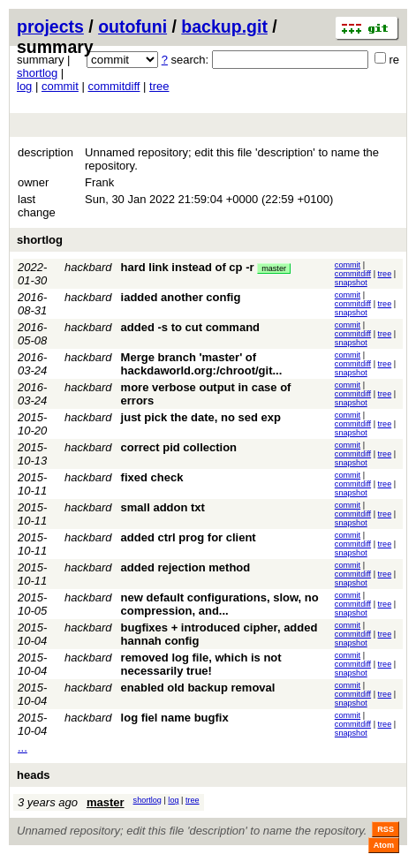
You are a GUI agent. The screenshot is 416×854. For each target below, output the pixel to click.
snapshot (351, 282)
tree (159, 86)
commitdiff (113, 86)
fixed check (152, 477)
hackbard (87, 267)
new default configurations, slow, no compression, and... (220, 604)
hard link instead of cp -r (187, 267)
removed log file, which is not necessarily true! (201, 664)
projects (50, 26)
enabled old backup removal (198, 687)
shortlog (37, 72)
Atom (384, 845)
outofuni (132, 26)
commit (60, 86)
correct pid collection (179, 447)
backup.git (224, 26)
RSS (385, 829)
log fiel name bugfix (175, 717)
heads (33, 775)
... (22, 747)
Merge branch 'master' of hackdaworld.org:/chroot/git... (202, 364)
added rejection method (186, 567)
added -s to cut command (190, 327)
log (24, 86)
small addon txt (163, 507)
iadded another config (181, 297)
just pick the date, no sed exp (201, 417)
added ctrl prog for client (188, 537)
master (273, 268)
